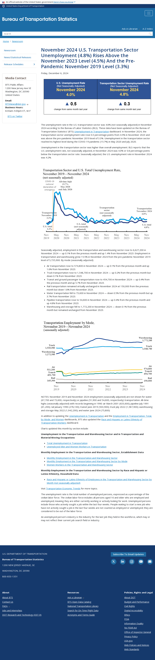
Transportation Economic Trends (63, 488)
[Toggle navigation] (149, 13)
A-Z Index (148, 28)
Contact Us (7, 601)
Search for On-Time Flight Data (83, 610)
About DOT (129, 597)
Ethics (127, 614)
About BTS (7, 597)
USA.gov (128, 640)
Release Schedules (19, 64)
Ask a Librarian (76, 597)
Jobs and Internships (12, 610)
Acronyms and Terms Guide (81, 614)
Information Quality (133, 623)
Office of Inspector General (137, 632)
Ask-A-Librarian (131, 28)
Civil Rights (129, 606)
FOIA (126, 619)
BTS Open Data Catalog (79, 601)
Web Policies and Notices (136, 645)
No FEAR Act (130, 627)
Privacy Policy (131, 636)
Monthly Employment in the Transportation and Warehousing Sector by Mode (87, 461)
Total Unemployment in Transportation (67, 443)
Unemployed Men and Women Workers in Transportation (76, 446)
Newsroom (17, 41)
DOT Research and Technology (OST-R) (21, 614)
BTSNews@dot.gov (16, 103)
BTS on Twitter (15, 116)
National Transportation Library (83, 606)
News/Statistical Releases (17, 57)
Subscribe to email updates (128, 554)
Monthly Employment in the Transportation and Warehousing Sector (82, 457)
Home (6, 41)
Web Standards (131, 649)
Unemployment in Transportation (91, 131)
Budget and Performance (136, 601)
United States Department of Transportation (25, 6)
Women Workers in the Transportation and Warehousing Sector (80, 464)
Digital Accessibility (133, 610)
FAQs (6, 606)
